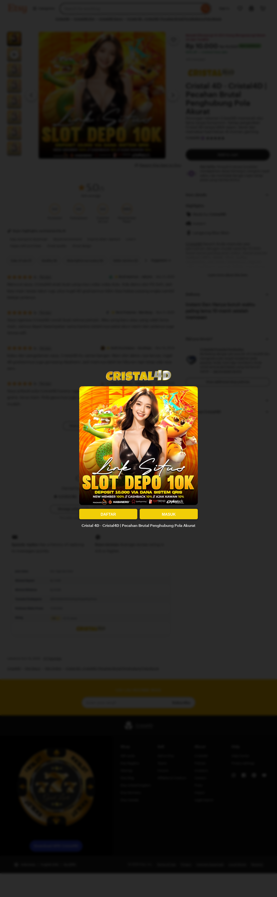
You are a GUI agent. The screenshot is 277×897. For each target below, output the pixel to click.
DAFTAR (108, 514)
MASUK (169, 514)
